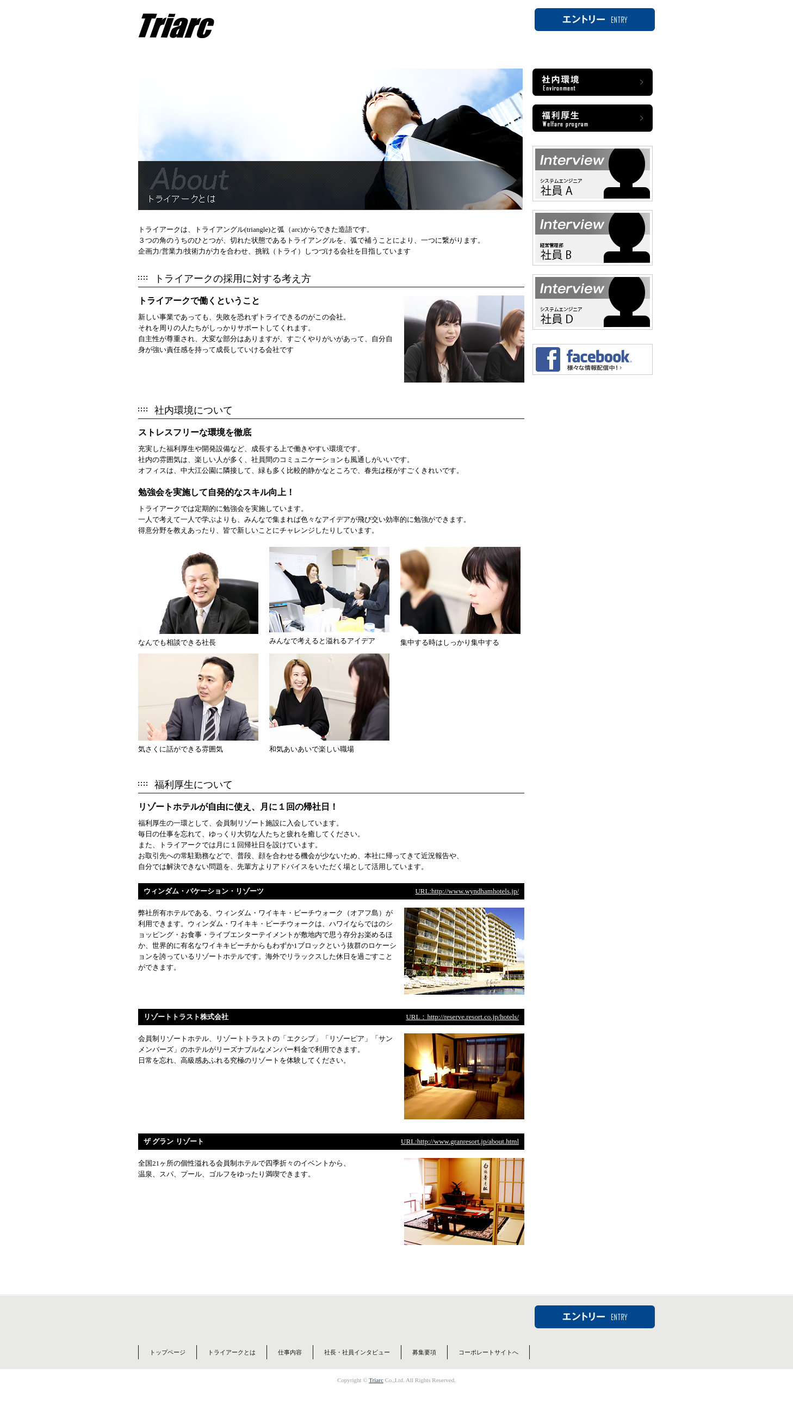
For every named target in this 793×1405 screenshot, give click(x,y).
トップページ (167, 1366)
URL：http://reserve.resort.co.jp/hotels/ (462, 1031)
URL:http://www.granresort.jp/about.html (460, 1155)
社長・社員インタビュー (357, 1366)
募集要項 (424, 1366)
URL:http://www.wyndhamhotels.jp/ (467, 905)
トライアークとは (232, 1366)
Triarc (376, 1394)
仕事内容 (290, 1366)
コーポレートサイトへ (488, 1366)
